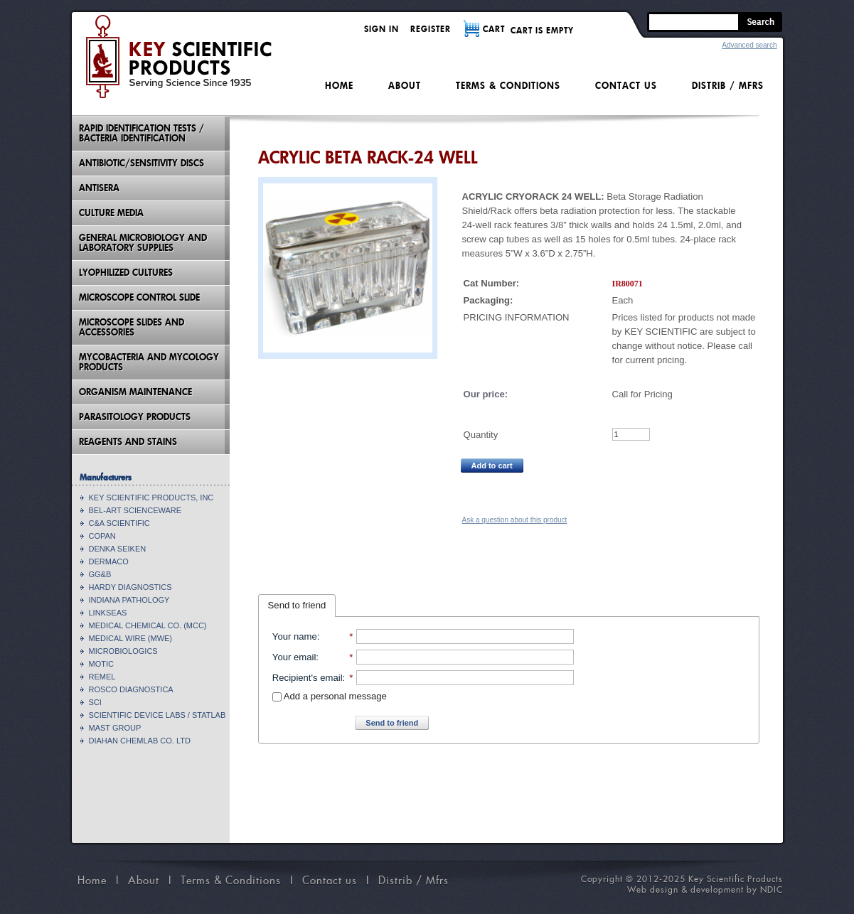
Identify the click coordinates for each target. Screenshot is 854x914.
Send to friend (297, 605)
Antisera (99, 188)
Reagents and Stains (128, 442)
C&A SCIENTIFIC (119, 523)
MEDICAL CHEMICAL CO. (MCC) (148, 625)
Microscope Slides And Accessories (131, 327)
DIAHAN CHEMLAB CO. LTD (140, 740)
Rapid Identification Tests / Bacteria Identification (141, 133)
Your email (294, 657)
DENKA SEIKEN (117, 548)
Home (339, 86)
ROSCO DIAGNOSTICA (131, 689)
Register (430, 28)
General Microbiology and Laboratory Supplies (143, 243)
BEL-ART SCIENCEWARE (135, 510)
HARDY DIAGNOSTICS (130, 587)
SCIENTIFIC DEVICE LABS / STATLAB (157, 715)
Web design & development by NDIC (705, 889)
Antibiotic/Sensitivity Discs (141, 163)
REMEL (102, 676)
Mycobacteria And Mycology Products (149, 362)
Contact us (626, 86)
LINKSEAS (108, 612)
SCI (95, 702)
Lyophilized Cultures (126, 273)
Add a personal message (329, 696)
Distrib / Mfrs (728, 86)
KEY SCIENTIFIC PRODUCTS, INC (151, 497)
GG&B (100, 574)
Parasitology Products (135, 417)
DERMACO (109, 561)
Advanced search (749, 45)
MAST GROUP (115, 728)
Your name (294, 636)
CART (494, 28)
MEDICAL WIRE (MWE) (131, 638)
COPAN (102, 536)
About (404, 86)
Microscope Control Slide (139, 297)
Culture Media (111, 213)
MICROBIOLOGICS (123, 651)
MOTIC (101, 664)
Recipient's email (307, 677)
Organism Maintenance (135, 392)
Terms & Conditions (508, 86)
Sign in (381, 28)
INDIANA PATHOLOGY (129, 600)
